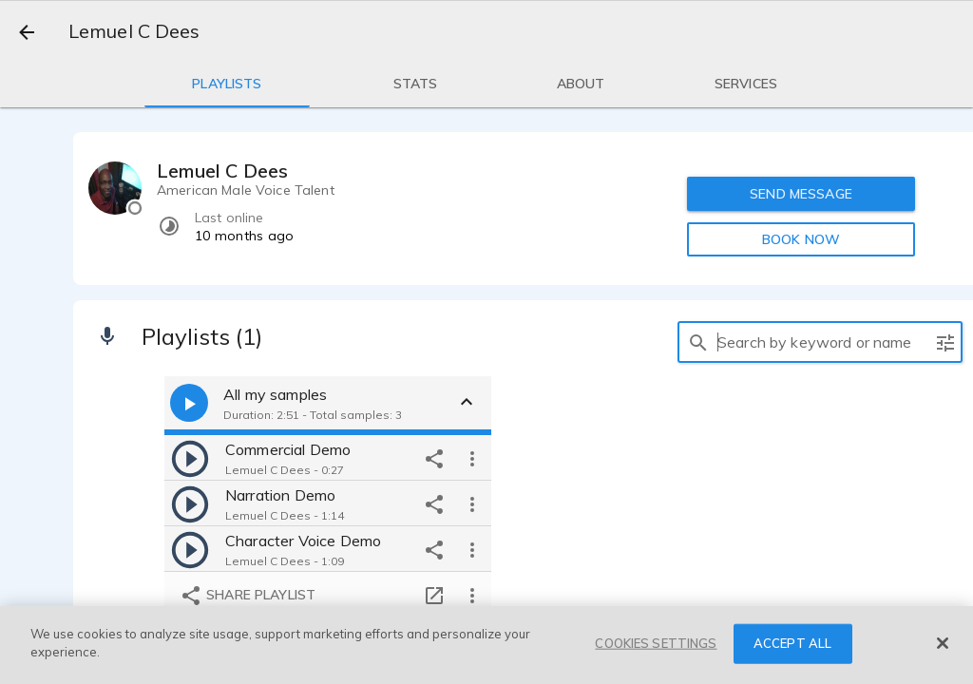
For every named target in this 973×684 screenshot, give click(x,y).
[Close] (942, 643)
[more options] (472, 458)
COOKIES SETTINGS (655, 643)
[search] (698, 342)
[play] (190, 458)
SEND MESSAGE (801, 193)
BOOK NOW (801, 239)
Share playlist (247, 595)
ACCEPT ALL (792, 643)
